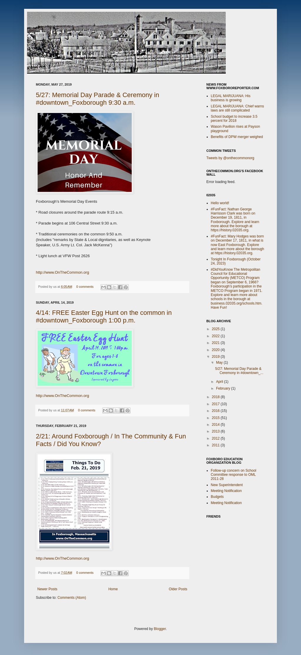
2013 (216, 431)
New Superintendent (227, 485)
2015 (216, 418)
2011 (216, 445)
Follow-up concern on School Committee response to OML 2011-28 (233, 474)
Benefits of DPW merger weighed (237, 137)
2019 (216, 357)
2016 (216, 411)
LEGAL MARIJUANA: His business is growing (230, 98)
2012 (216, 438)
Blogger (160, 629)
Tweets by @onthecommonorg (230, 158)
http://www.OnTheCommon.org (62, 272)
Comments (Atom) (71, 598)
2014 (216, 425)
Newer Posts (47, 589)
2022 (216, 336)
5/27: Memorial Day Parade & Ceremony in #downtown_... (239, 371)
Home (113, 589)
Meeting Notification (226, 491)
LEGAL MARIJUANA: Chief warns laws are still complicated (237, 108)
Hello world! (220, 203)
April (220, 382)
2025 (216, 329)
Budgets (217, 497)
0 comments (84, 286)
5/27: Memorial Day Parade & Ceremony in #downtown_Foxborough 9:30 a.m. (97, 98)
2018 (216, 397)
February (223, 388)
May (220, 362)
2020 (216, 350)
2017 (216, 404)
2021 (216, 343)
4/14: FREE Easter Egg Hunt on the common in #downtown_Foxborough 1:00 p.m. (104, 316)
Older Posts (178, 589)
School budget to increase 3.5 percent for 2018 (234, 118)
